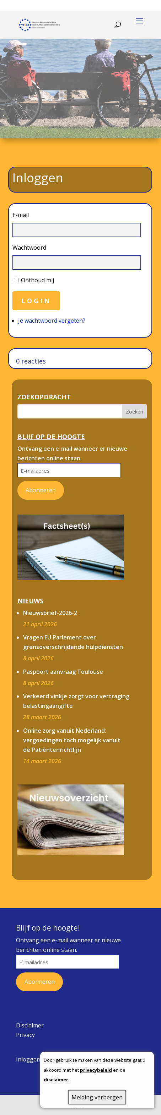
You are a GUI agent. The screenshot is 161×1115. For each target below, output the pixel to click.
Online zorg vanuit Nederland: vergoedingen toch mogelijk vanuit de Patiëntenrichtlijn (71, 740)
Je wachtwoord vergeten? (51, 320)
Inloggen (28, 1059)
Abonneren (41, 490)
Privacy (25, 1035)
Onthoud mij (37, 280)
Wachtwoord (29, 247)
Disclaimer (30, 1025)
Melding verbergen (97, 1097)
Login (36, 300)
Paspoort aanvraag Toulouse (63, 672)
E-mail (20, 215)
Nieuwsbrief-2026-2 (50, 613)
